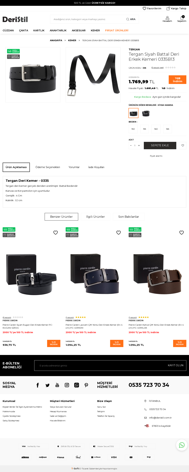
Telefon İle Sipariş (106, 416)
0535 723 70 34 (149, 385)
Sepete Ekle (160, 145)
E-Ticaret (84, 468)
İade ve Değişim (58, 416)
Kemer (72, 40)
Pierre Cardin (10, 320)
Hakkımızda (9, 411)
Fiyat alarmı (156, 156)
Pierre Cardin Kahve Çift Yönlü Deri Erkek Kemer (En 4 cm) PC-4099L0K (156, 326)
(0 (157, 67)
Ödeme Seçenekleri (47, 167)
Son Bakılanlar (128, 216)
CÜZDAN (8, 30)
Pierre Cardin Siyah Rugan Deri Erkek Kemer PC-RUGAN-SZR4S (28, 326)
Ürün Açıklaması (16, 167)
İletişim (101, 411)
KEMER (95, 30)
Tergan (134, 49)
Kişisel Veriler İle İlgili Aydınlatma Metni (22, 406)
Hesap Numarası (58, 411)
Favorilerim (152, 8)
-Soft (75, 468)
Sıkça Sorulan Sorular (61, 406)
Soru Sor (101, 406)
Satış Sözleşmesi (11, 420)
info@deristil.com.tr (160, 417)
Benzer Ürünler (61, 216)
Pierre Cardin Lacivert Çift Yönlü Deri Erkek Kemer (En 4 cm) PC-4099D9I (94, 326)
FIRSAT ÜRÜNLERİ (116, 30)
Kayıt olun (176, 365)
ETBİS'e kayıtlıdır (161, 425)
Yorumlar (74, 167)
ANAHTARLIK (58, 30)
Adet (131, 140)
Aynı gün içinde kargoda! (166, 96)
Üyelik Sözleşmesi (11, 416)
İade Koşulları (96, 167)
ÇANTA (23, 30)
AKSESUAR (79, 30)
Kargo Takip (176, 8)
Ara (130, 19)
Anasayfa (56, 40)
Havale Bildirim (57, 420)
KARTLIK (38, 30)
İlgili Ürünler (95, 216)
